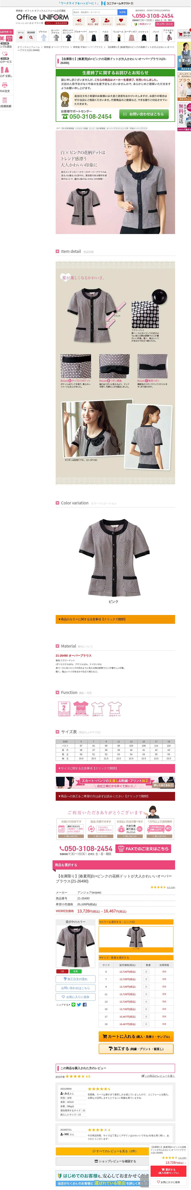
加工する (138, 1049)
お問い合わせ (165, 24)
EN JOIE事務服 (68, 128)
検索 (122, 12)
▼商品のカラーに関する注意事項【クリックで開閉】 (92, 619)
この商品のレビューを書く (158, 1076)
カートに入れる (138, 1036)
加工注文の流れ (77, 979)
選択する (168, 1171)
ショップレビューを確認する (115, 1161)
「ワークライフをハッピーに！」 (79, 3)
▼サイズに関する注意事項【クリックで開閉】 (88, 768)
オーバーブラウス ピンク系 (117, 128)
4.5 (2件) (171, 887)
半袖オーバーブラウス (138, 128)
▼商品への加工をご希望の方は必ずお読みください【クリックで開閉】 (104, 796)
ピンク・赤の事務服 (97, 128)
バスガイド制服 (81, 128)
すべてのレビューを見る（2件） (115, 1151)
